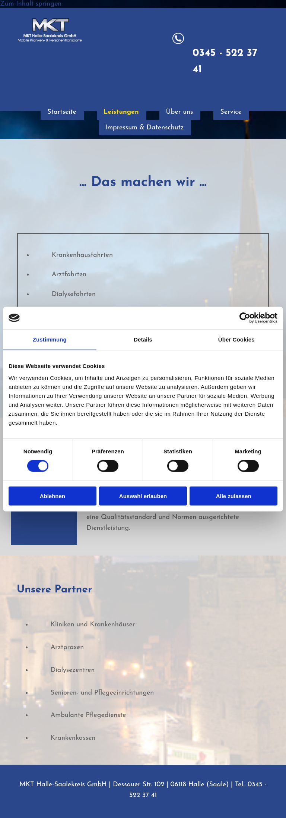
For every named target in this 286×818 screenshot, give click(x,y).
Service (232, 112)
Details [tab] (143, 339)
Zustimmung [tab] (50, 339)
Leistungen (121, 112)
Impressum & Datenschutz (145, 127)
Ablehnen (52, 496)
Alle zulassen (233, 496)
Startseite (61, 112)
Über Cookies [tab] (236, 339)
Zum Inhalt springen (30, 3)
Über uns (180, 112)
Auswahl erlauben (143, 496)
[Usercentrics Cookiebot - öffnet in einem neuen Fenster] (244, 318)
